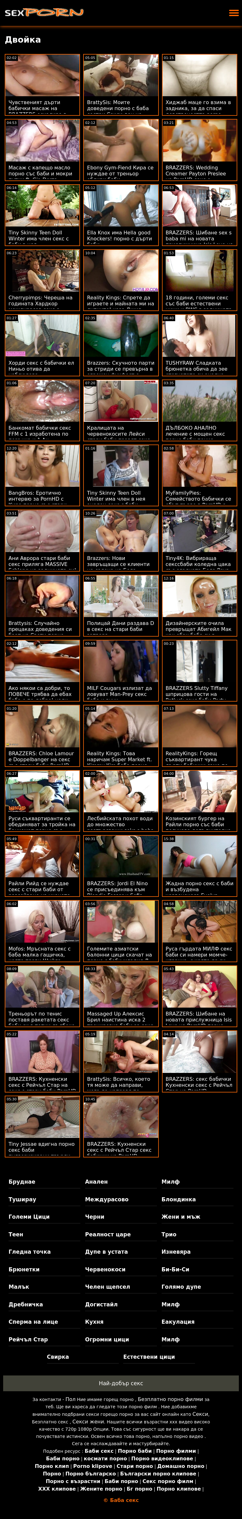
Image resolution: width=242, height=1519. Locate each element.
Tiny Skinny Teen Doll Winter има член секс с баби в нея (39, 239)
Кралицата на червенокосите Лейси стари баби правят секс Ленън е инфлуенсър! (118, 437)
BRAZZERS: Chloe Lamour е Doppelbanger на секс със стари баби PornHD (41, 759)
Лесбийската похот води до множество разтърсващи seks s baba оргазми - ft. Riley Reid (120, 827)
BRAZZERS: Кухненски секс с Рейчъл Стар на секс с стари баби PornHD (42, 1085)
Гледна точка (30, 1252)
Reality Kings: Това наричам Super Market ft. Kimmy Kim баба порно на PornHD (119, 762)
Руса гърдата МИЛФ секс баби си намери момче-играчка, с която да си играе (199, 958)
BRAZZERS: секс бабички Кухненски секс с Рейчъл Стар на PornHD (199, 1085)
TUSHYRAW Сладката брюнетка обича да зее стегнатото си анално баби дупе (197, 372)
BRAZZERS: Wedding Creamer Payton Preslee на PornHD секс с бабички (196, 177)
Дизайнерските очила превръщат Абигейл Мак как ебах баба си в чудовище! (199, 632)
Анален (96, 1182)
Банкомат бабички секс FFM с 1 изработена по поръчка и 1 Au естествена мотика (40, 437)
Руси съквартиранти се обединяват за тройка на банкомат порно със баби (42, 827)
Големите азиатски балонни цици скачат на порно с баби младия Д (119, 955)
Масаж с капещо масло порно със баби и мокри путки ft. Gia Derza (40, 174)
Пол (71, 1399)
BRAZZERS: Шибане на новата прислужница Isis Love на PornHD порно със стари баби (199, 1023)
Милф (171, 1182)
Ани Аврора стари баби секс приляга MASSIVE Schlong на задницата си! (42, 564)
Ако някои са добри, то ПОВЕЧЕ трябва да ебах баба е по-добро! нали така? (40, 697)
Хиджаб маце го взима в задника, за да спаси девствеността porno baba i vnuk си (198, 111)
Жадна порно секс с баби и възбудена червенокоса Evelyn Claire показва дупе (199, 892)
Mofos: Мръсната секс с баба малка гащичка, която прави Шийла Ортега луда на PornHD (40, 958)
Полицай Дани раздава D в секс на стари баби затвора (120, 629)
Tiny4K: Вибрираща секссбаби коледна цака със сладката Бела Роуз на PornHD (198, 567)
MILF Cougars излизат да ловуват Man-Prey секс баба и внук (119, 694)
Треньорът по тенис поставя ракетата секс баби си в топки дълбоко (42, 1020)
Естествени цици (149, 1357)
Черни (94, 1217)
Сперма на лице (33, 1322)
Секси (200, 1414)
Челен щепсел (107, 1287)
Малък (19, 1287)
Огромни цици (107, 1339)
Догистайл (101, 1304)
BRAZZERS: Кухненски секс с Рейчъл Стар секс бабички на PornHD (119, 1150)
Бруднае (22, 1182)
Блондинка (179, 1199)
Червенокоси (105, 1269)
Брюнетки (24, 1269)
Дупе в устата (106, 1252)
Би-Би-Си (175, 1269)
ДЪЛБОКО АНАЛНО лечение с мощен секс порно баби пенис (195, 434)
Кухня (94, 1322)
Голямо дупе (181, 1287)
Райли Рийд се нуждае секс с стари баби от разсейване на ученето (39, 889)
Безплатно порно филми (170, 1399)
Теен (16, 1234)
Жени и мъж (181, 1217)
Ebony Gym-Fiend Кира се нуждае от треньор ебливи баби (120, 174)
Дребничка (26, 1304)
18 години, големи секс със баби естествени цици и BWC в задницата (199, 304)
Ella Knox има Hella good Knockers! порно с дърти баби (119, 239)
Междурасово (107, 1199)
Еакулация (178, 1322)
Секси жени (88, 1422)
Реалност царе (108, 1234)
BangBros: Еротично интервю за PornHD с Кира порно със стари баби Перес (38, 502)
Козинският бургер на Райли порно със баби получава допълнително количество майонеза (198, 827)
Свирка (58, 1357)
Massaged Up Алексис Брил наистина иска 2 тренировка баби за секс (120, 1020)
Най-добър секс (121, 1383)
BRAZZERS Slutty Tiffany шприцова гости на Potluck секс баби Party (197, 694)
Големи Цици (29, 1217)
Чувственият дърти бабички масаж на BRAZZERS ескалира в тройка (37, 111)
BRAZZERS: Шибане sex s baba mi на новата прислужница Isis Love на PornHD (199, 242)
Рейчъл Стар (28, 1339)
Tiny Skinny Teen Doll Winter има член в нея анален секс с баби (116, 499)
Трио (169, 1234)
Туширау (22, 1199)
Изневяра (176, 1252)
